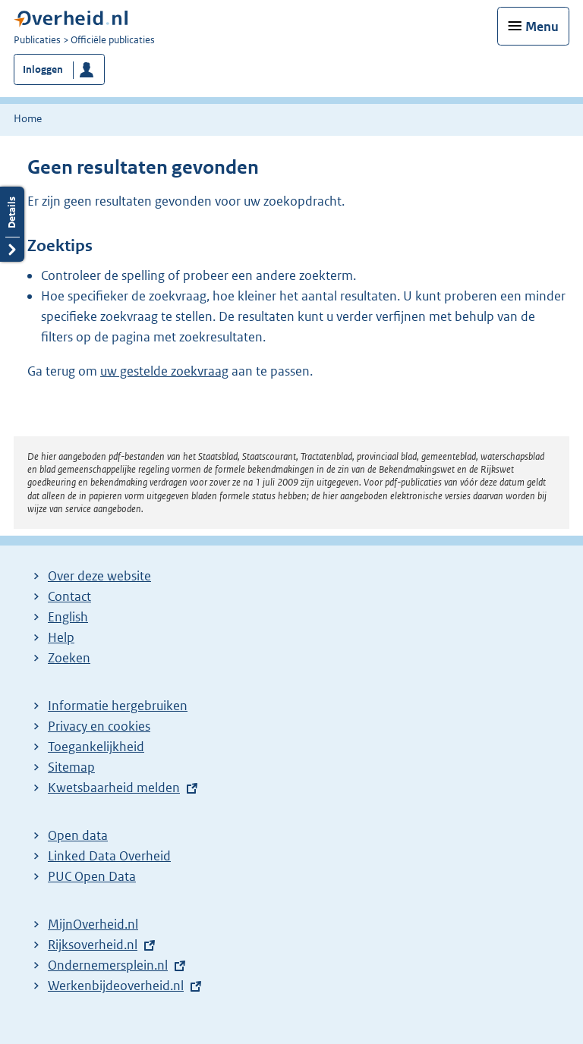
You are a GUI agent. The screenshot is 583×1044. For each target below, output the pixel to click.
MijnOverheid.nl (93, 924)
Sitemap (71, 767)
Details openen (12, 224)
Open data (78, 835)
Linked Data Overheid (109, 855)
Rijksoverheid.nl (92, 944)
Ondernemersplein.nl (108, 965)
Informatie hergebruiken (118, 705)
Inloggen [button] (43, 69)
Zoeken (69, 657)
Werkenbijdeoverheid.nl (116, 985)
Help (61, 637)
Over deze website (99, 576)
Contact (69, 596)
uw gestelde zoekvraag (164, 371)
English (68, 616)
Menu (542, 26)
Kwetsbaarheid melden (114, 787)
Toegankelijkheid (96, 746)
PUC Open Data (92, 876)
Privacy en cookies (99, 726)
